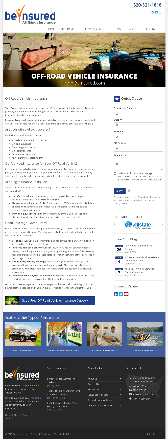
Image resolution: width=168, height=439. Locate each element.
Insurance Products (104, 394)
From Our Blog (125, 239)
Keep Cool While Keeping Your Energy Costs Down (138, 272)
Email (118, 119)
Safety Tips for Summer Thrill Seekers (138, 249)
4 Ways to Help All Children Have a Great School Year (138, 260)
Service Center (104, 389)
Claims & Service (96, 29)
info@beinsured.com (143, 394)
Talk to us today (74, 284)
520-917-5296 (139, 390)
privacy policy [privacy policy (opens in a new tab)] (120, 203)
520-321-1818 (139, 385)
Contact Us (104, 384)
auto (71, 169)
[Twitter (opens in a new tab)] (156, 12)
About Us (104, 378)
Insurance (69, 29)
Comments (120, 154)
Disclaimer (46, 434)
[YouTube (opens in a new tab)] (160, 12)
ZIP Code (120, 143)
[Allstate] (138, 225)
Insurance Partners (129, 216)
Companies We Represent (104, 405)
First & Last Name (125, 108)
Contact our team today (17, 135)
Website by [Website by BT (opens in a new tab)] (61, 434)
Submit (119, 190)
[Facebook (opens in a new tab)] (153, 12)
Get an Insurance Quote (104, 400)
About (135, 29)
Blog (119, 29)
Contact (153, 29)
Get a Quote (47, 300)
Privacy (34, 434)
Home (51, 29)
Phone (118, 131)
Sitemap (9, 418)
